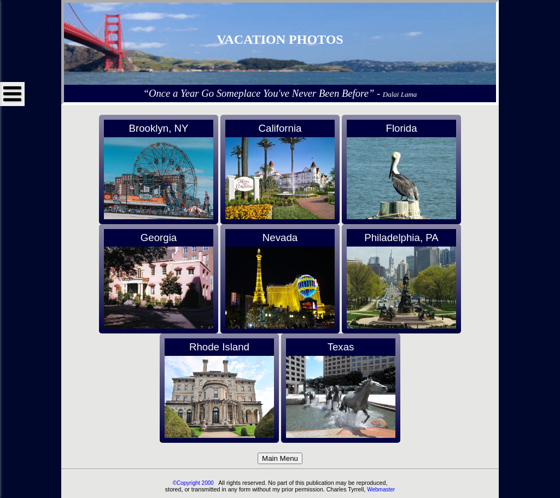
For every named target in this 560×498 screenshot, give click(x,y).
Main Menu (280, 458)
